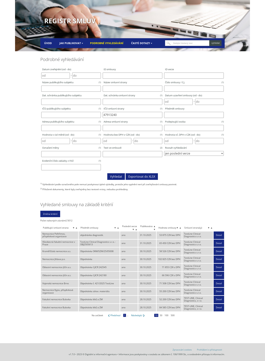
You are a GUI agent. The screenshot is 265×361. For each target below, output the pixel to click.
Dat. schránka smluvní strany (133, 95)
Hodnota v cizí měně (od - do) (71, 134)
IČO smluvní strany (133, 108)
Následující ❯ (138, 315)
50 (161, 315)
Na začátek (97, 315)
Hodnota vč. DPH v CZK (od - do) (194, 134)
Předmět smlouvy (174, 108)
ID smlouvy (110, 69)
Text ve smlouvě (133, 147)
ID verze (169, 69)
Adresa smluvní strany (133, 121)
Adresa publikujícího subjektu (71, 121)
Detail (219, 235)
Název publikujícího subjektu (71, 82)
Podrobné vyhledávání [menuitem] (106, 43)
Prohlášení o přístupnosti (209, 349)
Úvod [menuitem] (48, 43)
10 (156, 315)
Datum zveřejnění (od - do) (56, 69)
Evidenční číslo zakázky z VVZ (71, 160)
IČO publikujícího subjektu (71, 108)
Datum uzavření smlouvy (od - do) (183, 95)
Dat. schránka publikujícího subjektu (62, 95)
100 (166, 315)
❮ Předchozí (114, 315)
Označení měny (71, 147)
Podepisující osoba (194, 121)
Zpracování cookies (182, 349)
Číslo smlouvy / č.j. (194, 82)
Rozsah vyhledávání (176, 147)
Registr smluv (70, 20)
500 (173, 315)
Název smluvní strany (115, 82)
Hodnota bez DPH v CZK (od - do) (133, 134)
